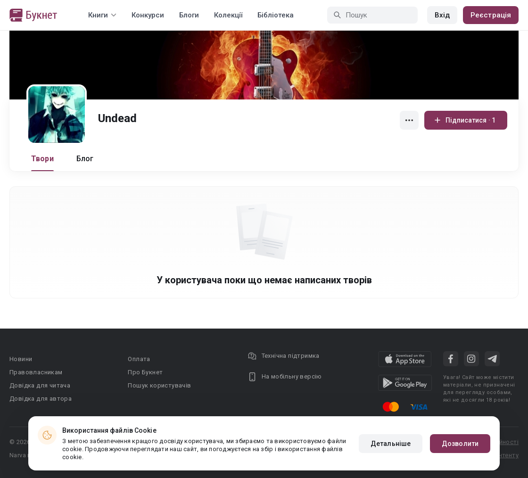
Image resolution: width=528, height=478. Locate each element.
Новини (20, 359)
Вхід (442, 15)
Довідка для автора (40, 398)
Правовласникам (36, 372)
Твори (42, 158)
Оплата (139, 359)
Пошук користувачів (159, 385)
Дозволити (460, 443)
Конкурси (148, 15)
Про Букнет (145, 372)
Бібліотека (275, 15)
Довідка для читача (39, 385)
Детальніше (391, 443)
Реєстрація (490, 15)
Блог (85, 158)
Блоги (189, 15)
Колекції (228, 15)
